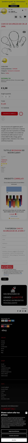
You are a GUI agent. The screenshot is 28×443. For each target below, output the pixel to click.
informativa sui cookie (5, 426)
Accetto (14, 440)
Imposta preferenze (14, 431)
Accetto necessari (14, 435)
